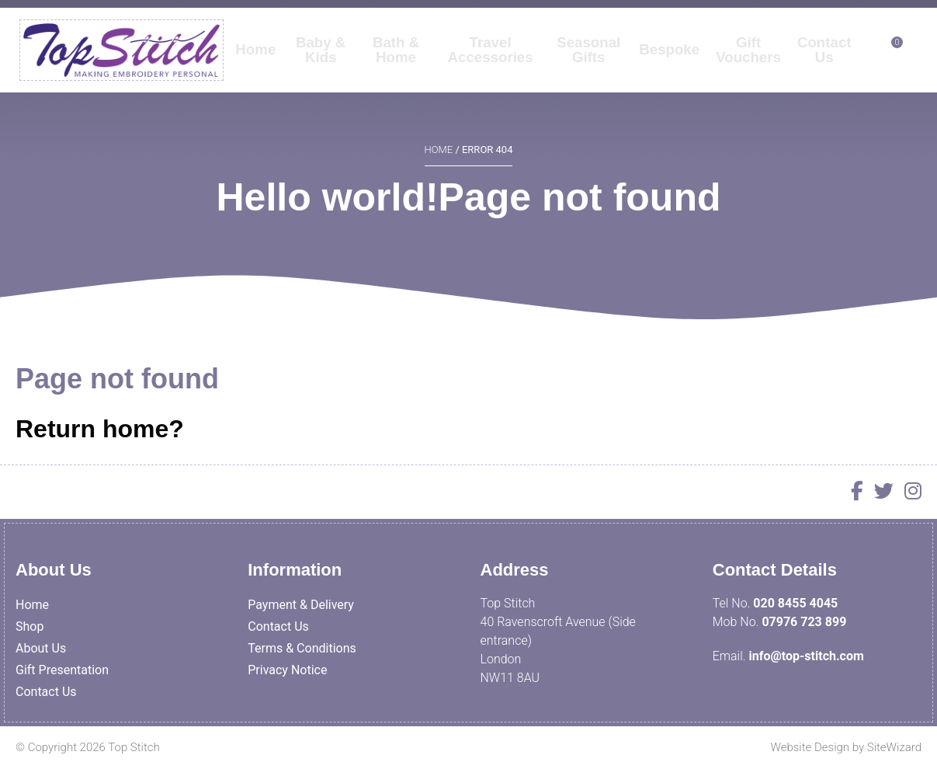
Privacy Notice (287, 670)
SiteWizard (894, 747)
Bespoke (668, 62)
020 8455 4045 (795, 603)
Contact (880, 17)
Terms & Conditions (302, 648)
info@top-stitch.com (806, 656)
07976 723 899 (804, 621)
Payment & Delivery (301, 604)
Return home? (100, 429)
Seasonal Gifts (587, 62)
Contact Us (824, 62)
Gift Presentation (62, 670)
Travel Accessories (490, 62)
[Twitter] (880, 493)
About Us (41, 648)
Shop (29, 626)
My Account (798, 17)
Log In (725, 17)
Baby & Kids (321, 62)
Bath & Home (398, 62)
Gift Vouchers (748, 62)
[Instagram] (909, 493)
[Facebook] (853, 493)
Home (255, 62)
